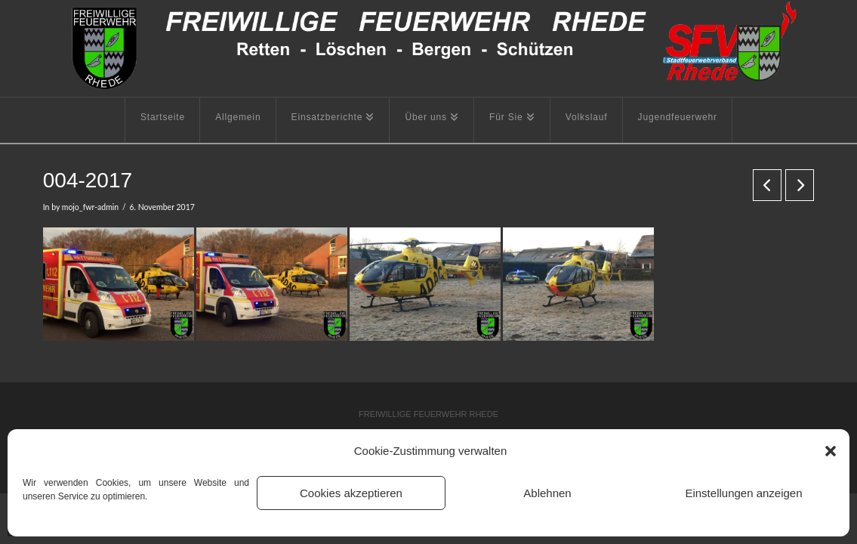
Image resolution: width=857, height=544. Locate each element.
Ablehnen (547, 493)
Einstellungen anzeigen (743, 493)
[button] (830, 451)
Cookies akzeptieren (351, 493)
